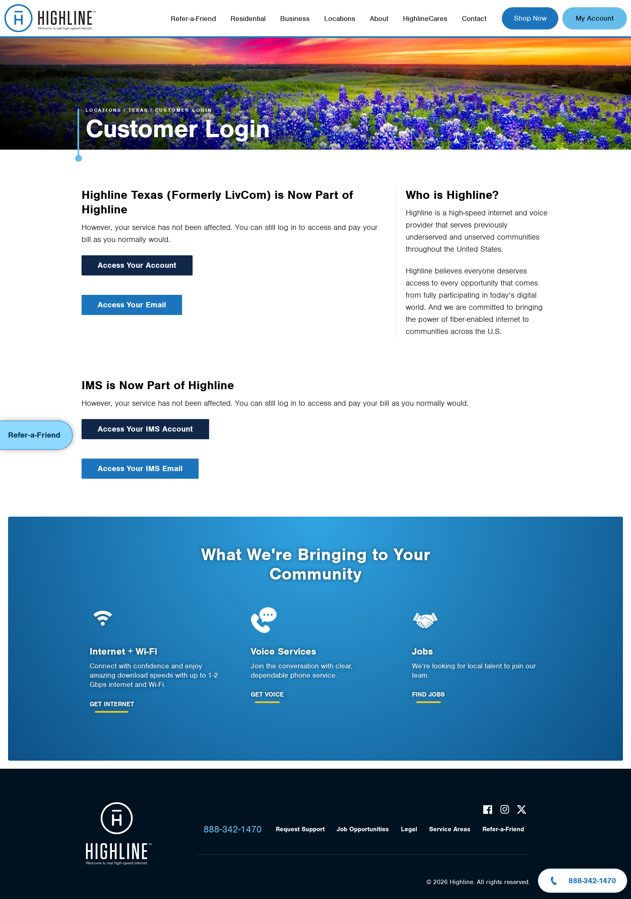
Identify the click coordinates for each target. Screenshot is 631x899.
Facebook (487, 809)
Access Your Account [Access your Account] (137, 265)
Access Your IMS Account (136, 429)
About (379, 18)
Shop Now (530, 18)
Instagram (504, 809)
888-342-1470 (232, 829)
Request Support (300, 829)
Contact (474, 18)
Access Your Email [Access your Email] (132, 305)
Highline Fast (50, 18)
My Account (595, 18)
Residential (248, 18)
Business (295, 18)
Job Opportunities (363, 829)
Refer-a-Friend (193, 18)
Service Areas (449, 829)
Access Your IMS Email (130, 468)
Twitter (521, 809)
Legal (409, 829)
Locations (339, 18)
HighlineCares (425, 18)
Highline (119, 834)
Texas (138, 110)
